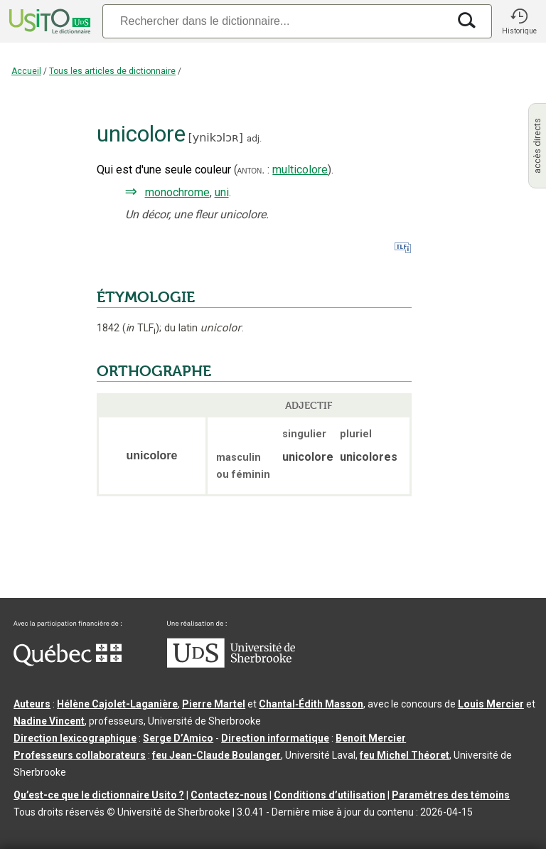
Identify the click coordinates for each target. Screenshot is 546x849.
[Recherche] (275, 21)
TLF (141, 328)
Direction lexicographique (75, 738)
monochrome (177, 192)
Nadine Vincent (49, 721)
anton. (251, 170)
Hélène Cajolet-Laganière (117, 704)
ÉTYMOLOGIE (146, 297)
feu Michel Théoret (404, 755)
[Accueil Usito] (48, 21)
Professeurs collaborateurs (80, 755)
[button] (519, 21)
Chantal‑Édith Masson (311, 704)
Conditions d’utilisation (329, 795)
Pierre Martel (213, 704)
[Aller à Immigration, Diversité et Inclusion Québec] (68, 662)
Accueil (26, 71)
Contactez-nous (229, 795)
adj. (254, 138)
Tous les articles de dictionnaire (112, 71)
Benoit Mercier (371, 738)
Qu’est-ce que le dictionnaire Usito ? (99, 795)
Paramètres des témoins (451, 795)
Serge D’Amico (178, 738)
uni (222, 192)
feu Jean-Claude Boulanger (216, 755)
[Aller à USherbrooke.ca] (231, 664)
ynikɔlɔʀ (216, 137)
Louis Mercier (491, 704)
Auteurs (32, 704)
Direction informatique (275, 738)
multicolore (300, 169)
